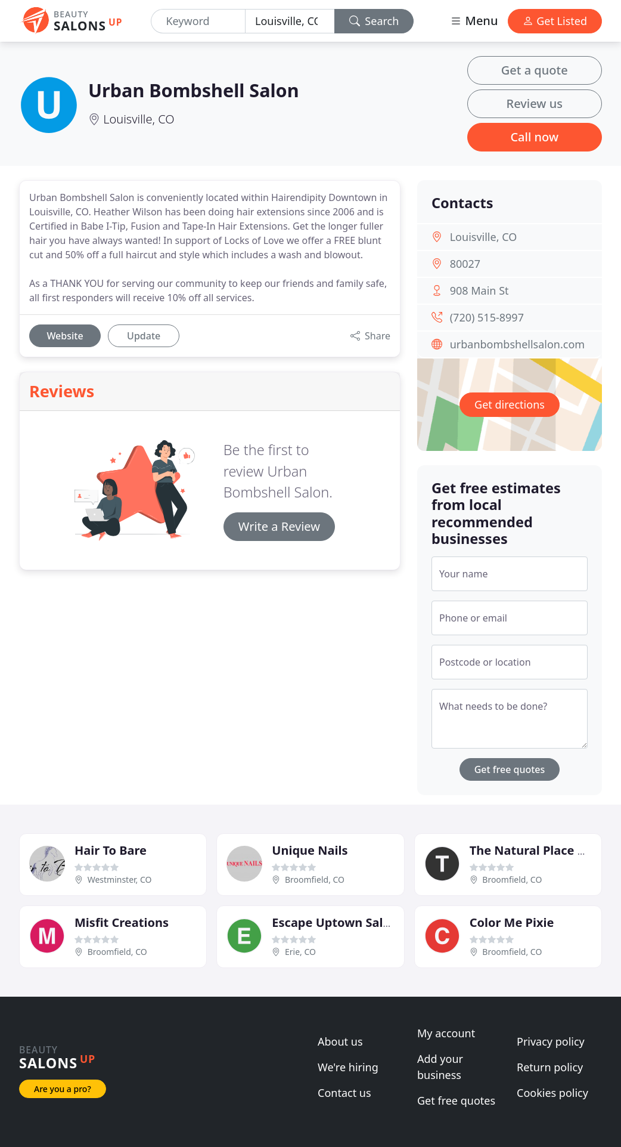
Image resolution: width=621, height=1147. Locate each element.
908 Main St (479, 290)
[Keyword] (198, 21)
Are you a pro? (62, 1089)
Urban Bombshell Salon (193, 90)
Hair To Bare (110, 850)
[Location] (290, 21)
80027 (465, 263)
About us (340, 1041)
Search (374, 21)
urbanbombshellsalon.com (517, 344)
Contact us (344, 1093)
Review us (535, 103)
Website (64, 335)
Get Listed (555, 21)
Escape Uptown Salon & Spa (353, 922)
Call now (534, 137)
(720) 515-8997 (487, 317)
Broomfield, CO (314, 879)
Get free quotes (509, 769)
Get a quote (534, 70)
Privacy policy (551, 1041)
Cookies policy (552, 1093)
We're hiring (348, 1067)
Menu (474, 21)
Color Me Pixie (512, 922)
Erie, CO (300, 951)
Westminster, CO (120, 879)
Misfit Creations (121, 922)
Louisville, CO (138, 119)
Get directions (509, 404)
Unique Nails (309, 850)
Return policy (550, 1067)
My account (446, 1033)
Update (143, 335)
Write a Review (279, 526)
